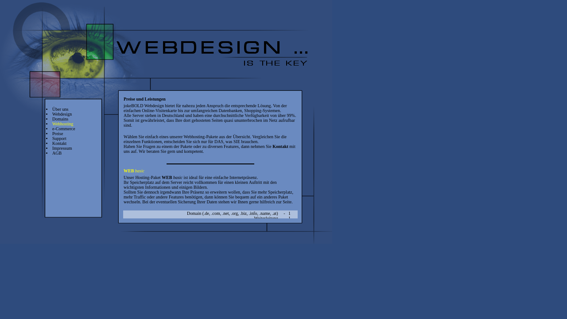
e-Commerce (63, 128)
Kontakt (59, 143)
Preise (57, 133)
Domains (60, 119)
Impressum (62, 148)
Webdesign (62, 114)
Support (59, 138)
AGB (57, 153)
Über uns (60, 109)
